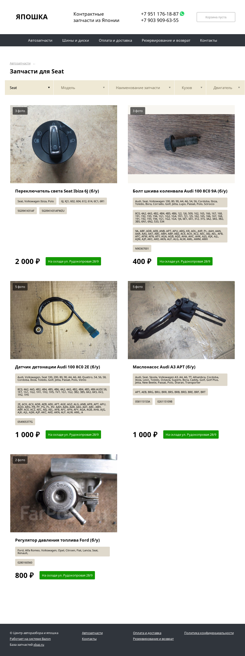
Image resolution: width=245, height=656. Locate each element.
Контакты (89, 638)
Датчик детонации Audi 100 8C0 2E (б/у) (57, 367)
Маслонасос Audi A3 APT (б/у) (164, 367)
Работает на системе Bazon (30, 638)
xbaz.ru (38, 644)
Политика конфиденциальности (209, 633)
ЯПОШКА (32, 16)
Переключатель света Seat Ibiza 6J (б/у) (57, 191)
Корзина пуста (215, 17)
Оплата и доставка (147, 633)
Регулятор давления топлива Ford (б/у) (57, 540)
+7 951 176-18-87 (160, 14)
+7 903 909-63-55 (160, 20)
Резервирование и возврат (153, 638)
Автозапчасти (20, 63)
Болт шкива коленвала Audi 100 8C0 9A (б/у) (180, 191)
